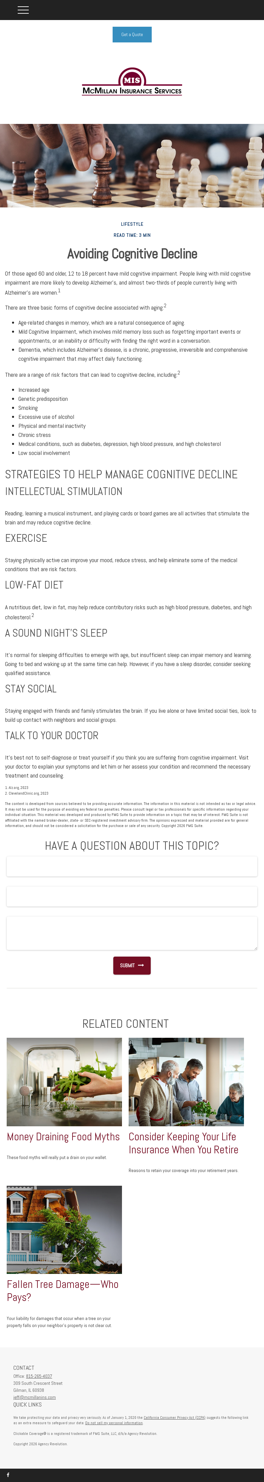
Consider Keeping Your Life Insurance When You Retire (184, 1143)
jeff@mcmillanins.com (34, 1397)
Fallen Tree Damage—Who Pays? (63, 1290)
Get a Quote (132, 34)
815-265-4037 (39, 1376)
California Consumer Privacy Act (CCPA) (175, 1417)
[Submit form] (124, 966)
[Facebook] (8, 1475)
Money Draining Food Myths (63, 1137)
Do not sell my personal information (114, 1423)
